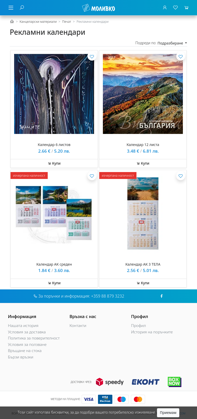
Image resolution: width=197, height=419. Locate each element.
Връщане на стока (25, 350)
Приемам (168, 412)
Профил (138, 325)
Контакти (78, 325)
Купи (54, 163)
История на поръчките (152, 332)
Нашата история (23, 325)
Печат (66, 21)
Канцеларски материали (38, 21)
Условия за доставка (27, 332)
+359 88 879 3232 (107, 296)
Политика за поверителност (34, 338)
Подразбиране (170, 43)
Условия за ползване (27, 344)
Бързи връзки (20, 357)
